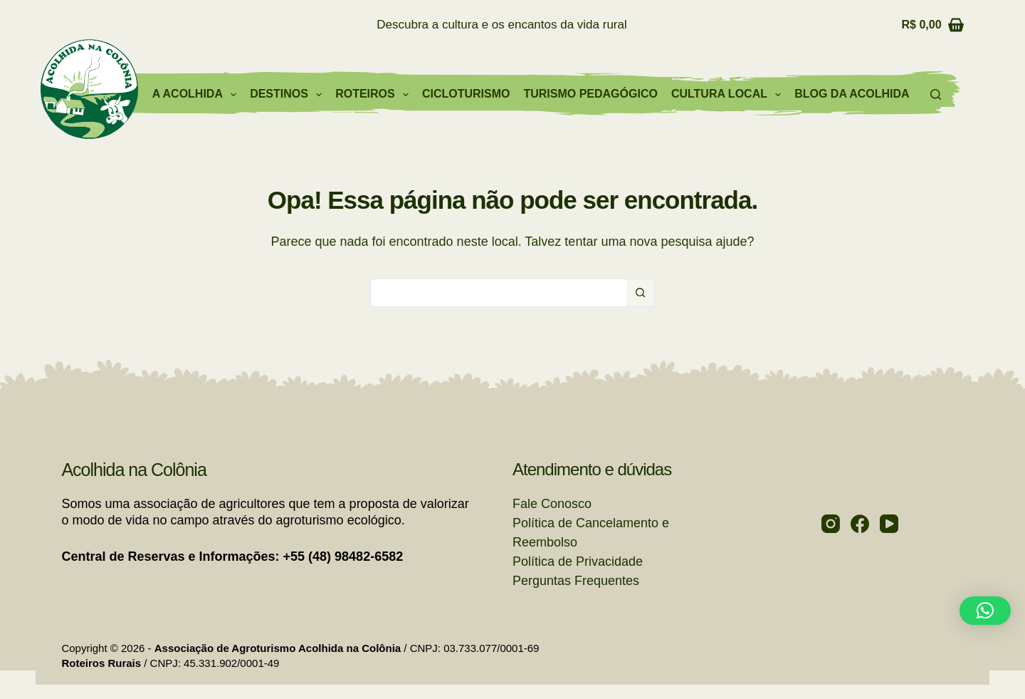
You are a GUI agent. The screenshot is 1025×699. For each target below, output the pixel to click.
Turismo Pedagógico (590, 94)
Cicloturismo (466, 94)
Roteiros (374, 94)
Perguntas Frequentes (575, 581)
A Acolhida (197, 94)
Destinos (288, 94)
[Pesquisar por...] (498, 293)
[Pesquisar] (935, 94)
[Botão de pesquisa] (640, 293)
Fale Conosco (552, 504)
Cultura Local (729, 94)
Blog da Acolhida (851, 94)
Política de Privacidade (577, 561)
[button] (985, 610)
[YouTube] (889, 523)
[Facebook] (860, 523)
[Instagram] (830, 523)
